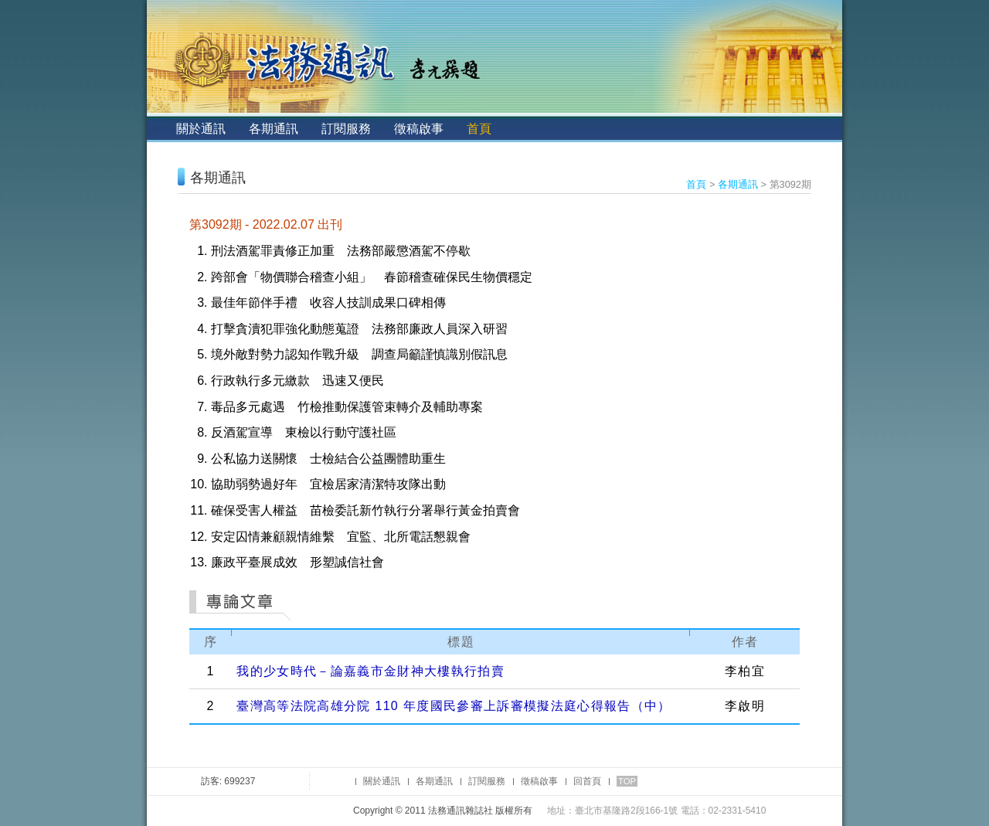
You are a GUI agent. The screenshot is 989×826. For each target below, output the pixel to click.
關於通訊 (201, 128)
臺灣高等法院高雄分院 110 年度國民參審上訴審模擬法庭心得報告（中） (453, 705)
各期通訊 (273, 128)
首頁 (479, 128)
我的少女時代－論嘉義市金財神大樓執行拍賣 (370, 671)
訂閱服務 (346, 128)
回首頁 (587, 781)
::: (160, 128)
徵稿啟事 (419, 128)
